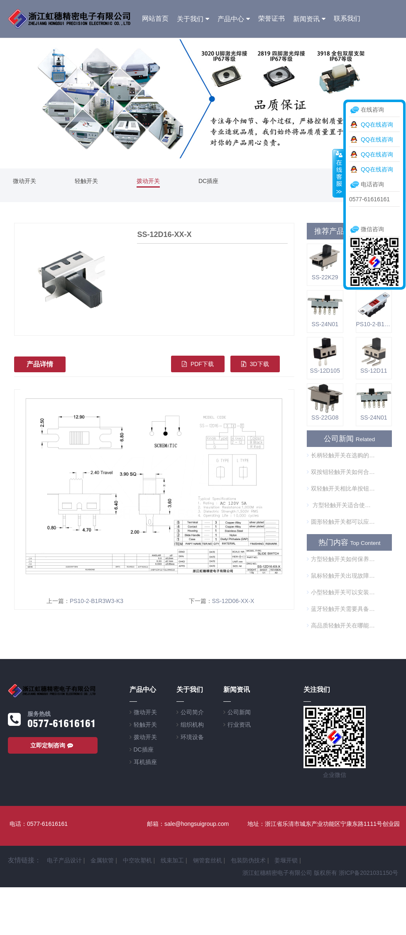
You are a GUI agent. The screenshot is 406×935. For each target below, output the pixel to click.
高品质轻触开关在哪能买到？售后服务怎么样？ (341, 625)
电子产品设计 (64, 860)
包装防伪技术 (248, 860)
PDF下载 (198, 364)
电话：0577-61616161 (39, 823)
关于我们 (190, 18)
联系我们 (347, 18)
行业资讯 (239, 724)
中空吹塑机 (137, 860)
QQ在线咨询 (377, 124)
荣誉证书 (271, 18)
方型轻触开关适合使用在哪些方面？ (341, 505)
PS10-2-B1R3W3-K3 (96, 601)
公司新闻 (239, 712)
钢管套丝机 (207, 860)
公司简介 (192, 712)
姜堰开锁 (286, 860)
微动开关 (24, 181)
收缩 (338, 173)
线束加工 (172, 860)
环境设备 (192, 737)
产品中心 (231, 18)
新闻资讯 (306, 18)
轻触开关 (86, 181)
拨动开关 (148, 181)
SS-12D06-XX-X (233, 601)
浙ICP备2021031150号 (368, 872)
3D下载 (255, 364)
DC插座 (208, 181)
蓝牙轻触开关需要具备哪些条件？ (341, 608)
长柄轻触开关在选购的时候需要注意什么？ (341, 455)
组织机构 (192, 724)
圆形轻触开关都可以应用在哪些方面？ (341, 521)
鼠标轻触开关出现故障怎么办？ (341, 575)
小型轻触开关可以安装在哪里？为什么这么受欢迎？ (341, 592)
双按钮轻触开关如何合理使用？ (341, 472)
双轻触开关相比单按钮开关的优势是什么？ (341, 488)
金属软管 (102, 860)
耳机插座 (145, 762)
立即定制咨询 (52, 745)
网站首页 (155, 18)
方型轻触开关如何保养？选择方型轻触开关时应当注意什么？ (341, 559)
